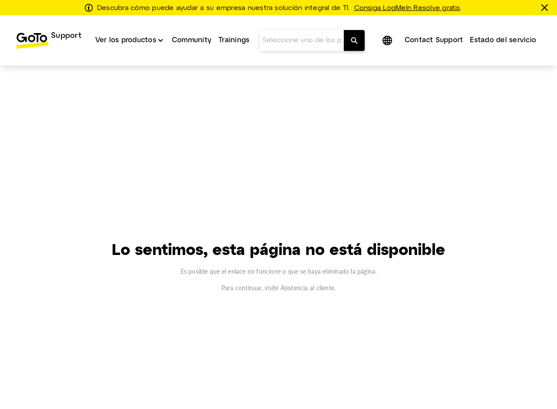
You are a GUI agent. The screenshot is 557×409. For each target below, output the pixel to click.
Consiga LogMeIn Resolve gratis (407, 8)
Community (191, 40)
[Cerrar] (546, 7)
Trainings (233, 40)
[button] (388, 40)
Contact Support (434, 40)
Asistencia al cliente (307, 288)
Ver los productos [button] (125, 40)
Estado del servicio (503, 40)
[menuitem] (48, 40)
